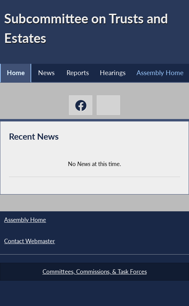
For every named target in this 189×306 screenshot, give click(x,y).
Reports (78, 72)
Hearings (113, 72)
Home (16, 72)
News (46, 72)
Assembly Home (160, 72)
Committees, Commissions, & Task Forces (95, 271)
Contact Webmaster (29, 241)
